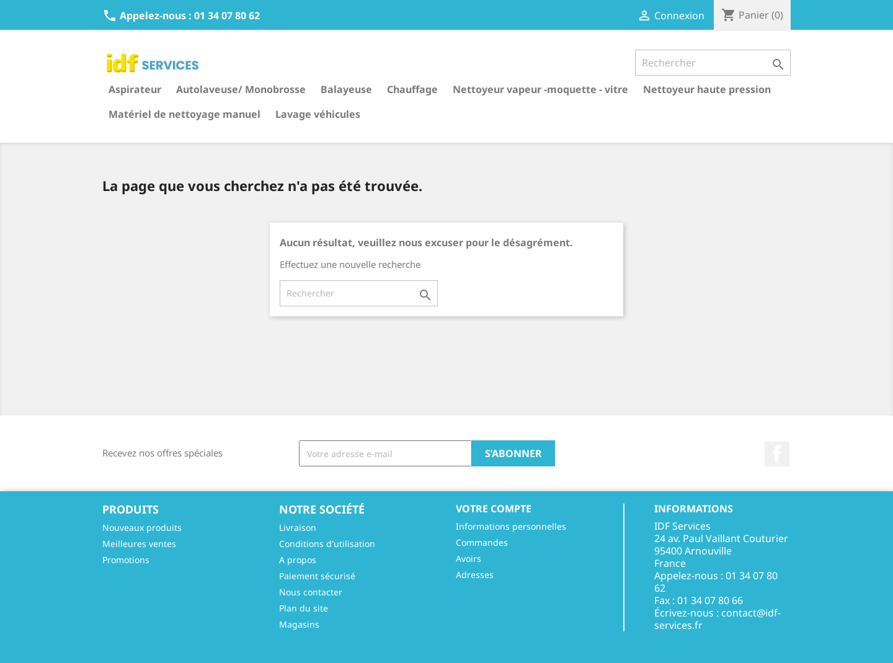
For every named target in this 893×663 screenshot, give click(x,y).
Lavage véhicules (317, 114)
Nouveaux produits (142, 527)
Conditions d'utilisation (327, 544)
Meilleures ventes (139, 544)
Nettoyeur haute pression (707, 89)
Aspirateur (135, 89)
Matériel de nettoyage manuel (184, 114)
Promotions (125, 560)
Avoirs (468, 558)
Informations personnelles (511, 526)
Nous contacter (310, 592)
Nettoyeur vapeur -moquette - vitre (540, 89)
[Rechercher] (713, 63)
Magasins (299, 624)
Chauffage (412, 89)
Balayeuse (346, 89)
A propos (297, 560)
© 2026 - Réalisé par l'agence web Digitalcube (446, 647)
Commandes (482, 542)
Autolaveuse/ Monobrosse (241, 89)
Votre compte (493, 508)
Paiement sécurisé (317, 576)
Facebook (777, 454)
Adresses (475, 575)
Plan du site (303, 608)
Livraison (297, 527)
